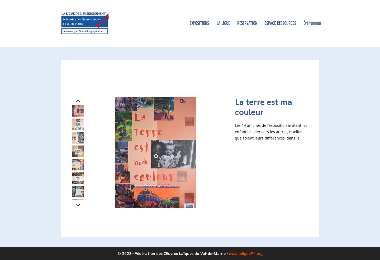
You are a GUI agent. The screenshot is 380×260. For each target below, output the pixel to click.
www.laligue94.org (246, 253)
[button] (223, 23)
